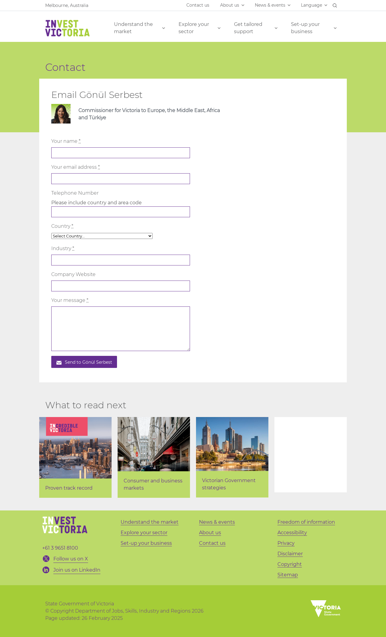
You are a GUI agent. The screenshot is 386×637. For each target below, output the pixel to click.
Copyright (289, 564)
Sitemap (287, 575)
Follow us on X (70, 559)
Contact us (197, 5)
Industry (62, 248)
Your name (66, 141)
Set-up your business (305, 27)
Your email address (75, 167)
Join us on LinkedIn (76, 570)
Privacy (286, 543)
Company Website (73, 274)
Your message (69, 300)
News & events (270, 5)
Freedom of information (306, 522)
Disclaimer (290, 554)
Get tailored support (248, 27)
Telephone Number (75, 193)
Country (62, 226)
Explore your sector (194, 27)
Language (311, 5)
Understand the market (133, 27)
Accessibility (292, 532)
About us (229, 5)
